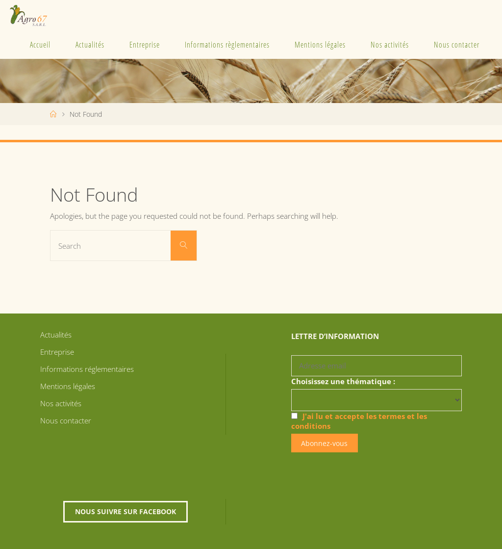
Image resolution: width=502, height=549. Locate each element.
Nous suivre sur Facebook (125, 511)
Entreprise (144, 44)
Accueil (40, 44)
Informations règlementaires (227, 44)
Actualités (89, 44)
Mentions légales (320, 44)
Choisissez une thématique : (343, 381)
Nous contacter (456, 44)
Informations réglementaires (87, 369)
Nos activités (390, 44)
